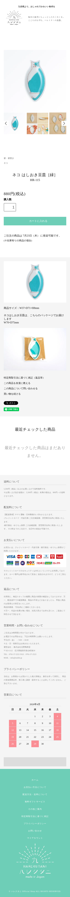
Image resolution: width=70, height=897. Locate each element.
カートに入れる (35, 220)
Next (63, 123)
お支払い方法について (35, 787)
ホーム (35, 780)
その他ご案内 (35, 809)
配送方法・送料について (35, 794)
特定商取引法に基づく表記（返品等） (24, 377)
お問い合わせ (35, 831)
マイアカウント (35, 838)
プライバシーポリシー (35, 823)
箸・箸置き (9, 158)
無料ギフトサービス (35, 801)
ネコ (6, 163)
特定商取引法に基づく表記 (35, 816)
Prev (6, 123)
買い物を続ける (12, 394)
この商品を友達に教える (17, 383)
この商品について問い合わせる (21, 388)
